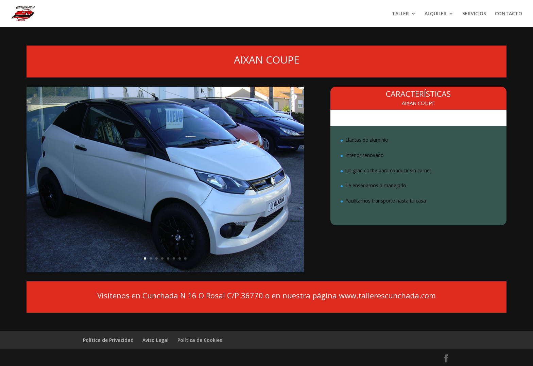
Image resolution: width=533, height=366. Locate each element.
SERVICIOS (474, 14)
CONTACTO (508, 14)
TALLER (400, 14)
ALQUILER (436, 14)
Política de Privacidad (108, 340)
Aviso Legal (155, 340)
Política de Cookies (199, 340)
